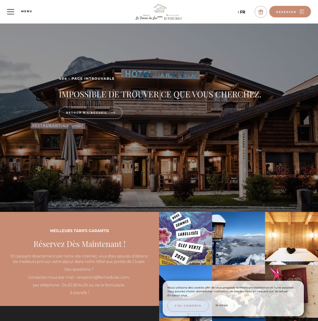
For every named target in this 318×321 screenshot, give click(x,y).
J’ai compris (188, 305)
